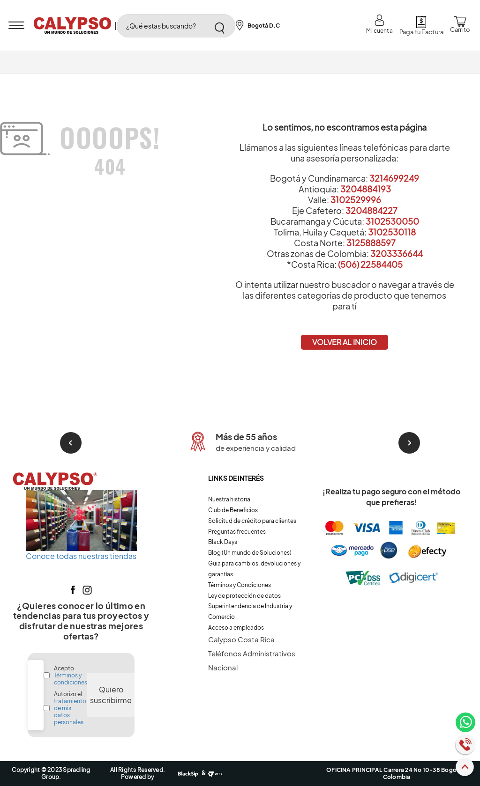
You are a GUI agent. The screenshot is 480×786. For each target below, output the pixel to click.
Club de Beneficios (233, 510)
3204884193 (365, 189)
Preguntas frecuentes (237, 531)
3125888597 (371, 242)
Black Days (222, 541)
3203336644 (396, 253)
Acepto (70, 675)
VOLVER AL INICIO (344, 342)
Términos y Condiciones (239, 584)
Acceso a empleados (236, 627)
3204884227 (371, 210)
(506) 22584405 (370, 264)
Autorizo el (70, 708)
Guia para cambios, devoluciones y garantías (254, 569)
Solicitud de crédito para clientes (252, 520)
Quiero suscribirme (111, 694)
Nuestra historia (229, 499)
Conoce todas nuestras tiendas (81, 556)
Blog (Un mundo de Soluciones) (250, 552)
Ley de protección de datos (244, 595)
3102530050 (392, 221)
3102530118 (392, 232)
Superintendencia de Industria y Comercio (250, 611)
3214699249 (394, 178)
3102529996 (355, 199)
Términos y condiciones (70, 679)
